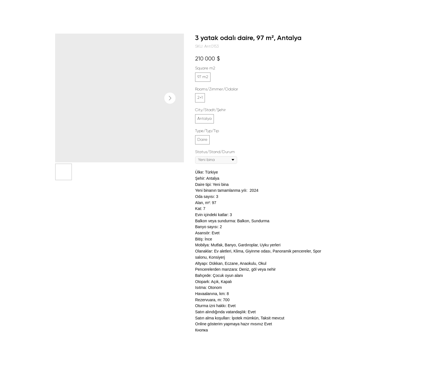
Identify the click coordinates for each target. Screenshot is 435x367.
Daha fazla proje (26, 8)
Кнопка (201, 330)
